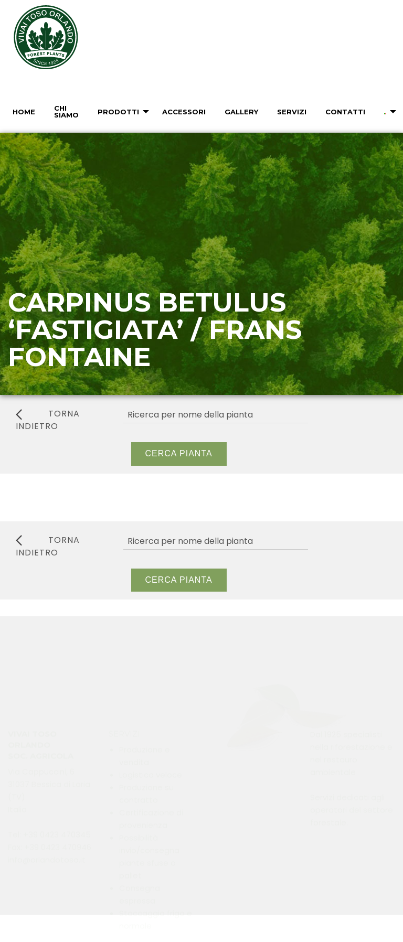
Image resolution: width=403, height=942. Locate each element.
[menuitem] (23, 111)
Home (24, 112)
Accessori (184, 112)
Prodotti (118, 112)
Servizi (291, 112)
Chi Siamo (66, 111)
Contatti (345, 112)
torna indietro (48, 420)
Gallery (241, 112)
